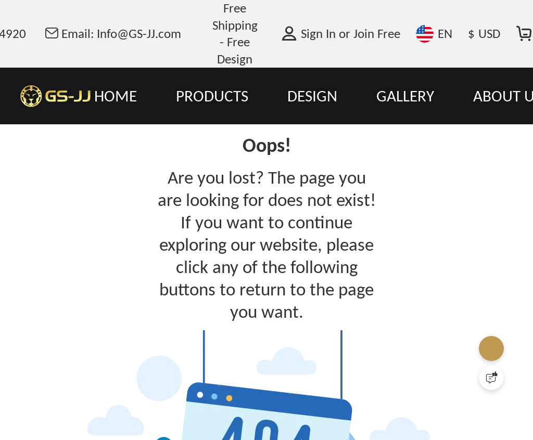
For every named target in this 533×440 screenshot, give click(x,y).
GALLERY (405, 96)
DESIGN (312, 96)
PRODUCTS (212, 96)
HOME (115, 96)
